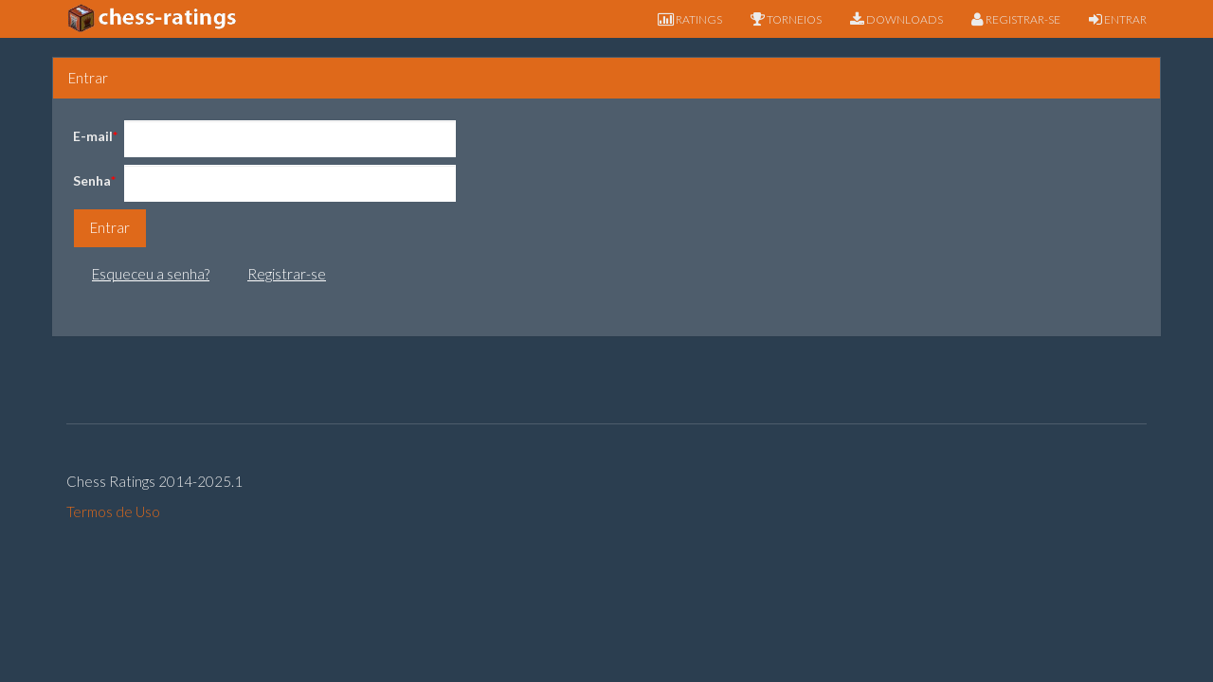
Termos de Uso (113, 511)
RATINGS (690, 19)
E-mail (93, 136)
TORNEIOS (786, 19)
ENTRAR (1118, 19)
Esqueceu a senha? (150, 273)
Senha (92, 180)
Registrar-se (286, 273)
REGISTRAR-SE (1015, 19)
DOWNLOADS (896, 19)
